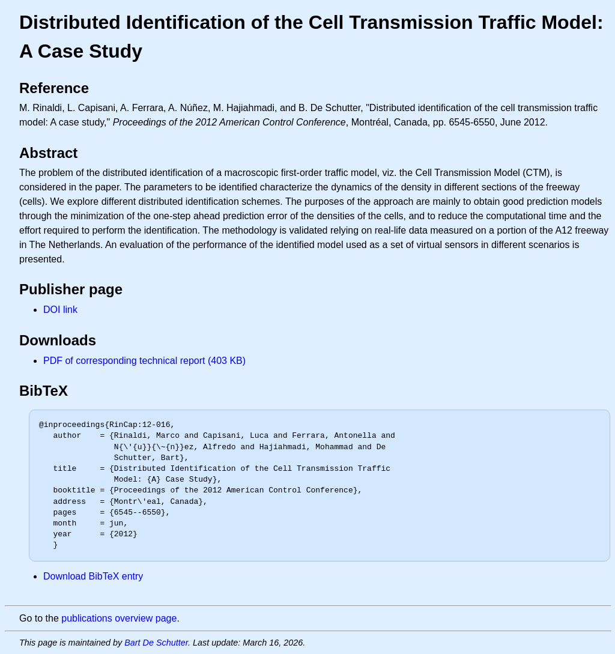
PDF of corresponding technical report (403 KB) (144, 361)
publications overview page (119, 618)
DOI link (60, 309)
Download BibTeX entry (93, 576)
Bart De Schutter (156, 642)
